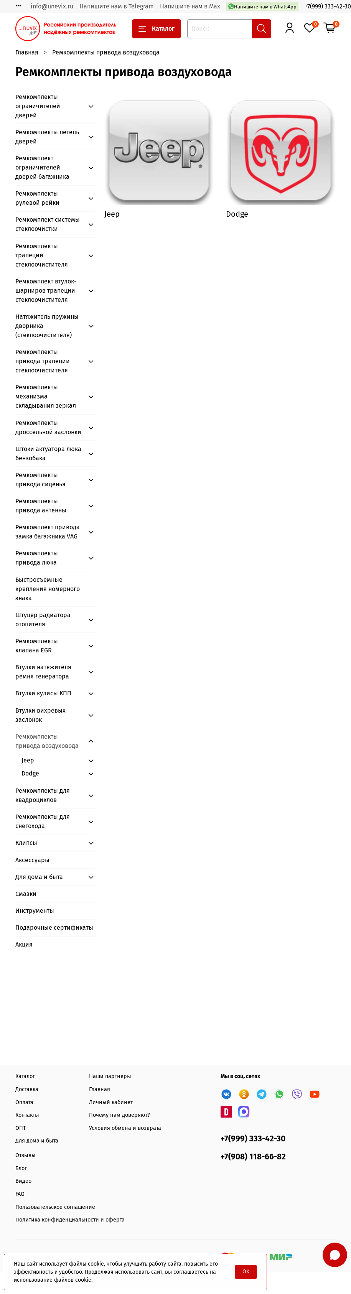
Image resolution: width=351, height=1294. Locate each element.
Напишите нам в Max (190, 6)
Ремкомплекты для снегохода (42, 821)
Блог (21, 1168)
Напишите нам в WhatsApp (262, 6)
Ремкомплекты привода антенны (40, 505)
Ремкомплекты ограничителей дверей (37, 106)
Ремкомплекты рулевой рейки (37, 198)
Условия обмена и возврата (125, 1128)
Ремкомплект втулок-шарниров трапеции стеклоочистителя (45, 290)
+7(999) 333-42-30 (328, 6)
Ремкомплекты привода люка (36, 558)
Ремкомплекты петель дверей (47, 136)
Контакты (27, 1115)
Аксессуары (32, 860)
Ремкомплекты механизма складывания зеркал (45, 396)
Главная (26, 52)
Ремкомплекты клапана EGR (36, 645)
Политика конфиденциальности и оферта (70, 1220)
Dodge (30, 773)
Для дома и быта (39, 877)
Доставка (26, 1089)
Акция (24, 944)
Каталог (156, 29)
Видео (23, 1181)
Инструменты (34, 910)
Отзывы (25, 1155)
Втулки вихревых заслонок (40, 715)
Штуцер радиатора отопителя (43, 619)
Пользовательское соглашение (55, 1207)
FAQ (20, 1194)
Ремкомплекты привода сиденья (40, 479)
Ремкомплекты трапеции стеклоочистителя (41, 255)
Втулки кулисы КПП (43, 693)
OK (245, 1271)
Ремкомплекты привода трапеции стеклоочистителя (42, 361)
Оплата (24, 1102)
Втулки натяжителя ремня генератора (43, 671)
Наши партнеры (110, 1076)
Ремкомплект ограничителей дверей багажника (42, 167)
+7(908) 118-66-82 (253, 1157)
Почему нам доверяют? (119, 1115)
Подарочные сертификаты (54, 927)
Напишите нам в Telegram (116, 6)
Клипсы (26, 842)
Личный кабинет (111, 1102)
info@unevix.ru (52, 6)
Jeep (27, 760)
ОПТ (20, 1128)
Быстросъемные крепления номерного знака (47, 589)
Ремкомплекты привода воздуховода (47, 741)
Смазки (25, 893)
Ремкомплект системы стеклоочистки (47, 224)
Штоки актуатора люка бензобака (48, 453)
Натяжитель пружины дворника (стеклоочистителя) (47, 326)
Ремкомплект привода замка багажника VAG (47, 532)
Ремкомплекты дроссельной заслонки (48, 427)
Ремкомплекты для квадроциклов (42, 795)
